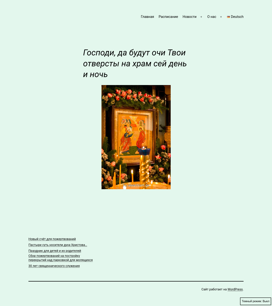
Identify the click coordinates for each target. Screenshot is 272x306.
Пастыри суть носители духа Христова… (57, 245)
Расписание (168, 17)
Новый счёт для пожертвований (52, 239)
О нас (211, 17)
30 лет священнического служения (54, 266)
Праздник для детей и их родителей (54, 251)
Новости (190, 17)
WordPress (235, 289)
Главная (147, 17)
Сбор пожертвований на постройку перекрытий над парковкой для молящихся (60, 258)
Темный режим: (255, 301)
